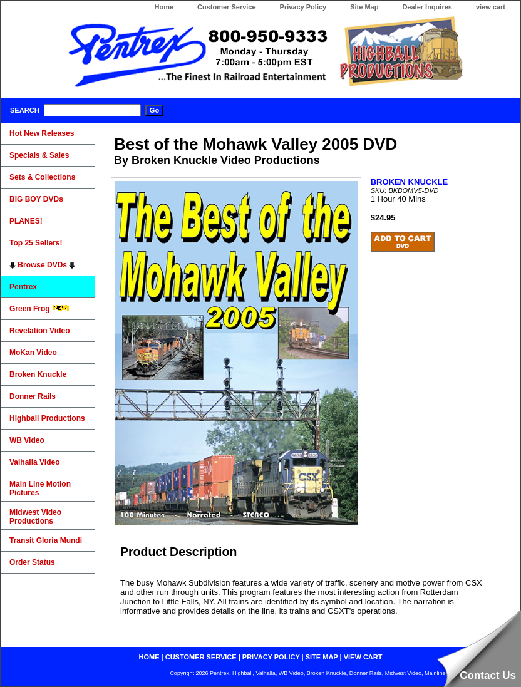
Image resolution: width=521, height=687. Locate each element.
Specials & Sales (39, 155)
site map (322, 657)
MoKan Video (33, 352)
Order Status (32, 562)
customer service (201, 657)
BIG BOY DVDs (36, 199)
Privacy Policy (303, 7)
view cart (490, 7)
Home (163, 7)
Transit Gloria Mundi (45, 540)
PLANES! (26, 221)
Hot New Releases (41, 133)
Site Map (364, 7)
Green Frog (39, 308)
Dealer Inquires (426, 7)
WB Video (26, 440)
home (149, 657)
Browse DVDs (42, 265)
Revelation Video (39, 330)
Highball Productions (47, 418)
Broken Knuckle (37, 374)
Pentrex (23, 286)
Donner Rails (32, 396)
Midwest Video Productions (35, 516)
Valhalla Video (34, 462)
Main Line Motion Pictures (40, 488)
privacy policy (271, 657)
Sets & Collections (42, 177)
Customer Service (226, 7)
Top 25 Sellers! (35, 243)
